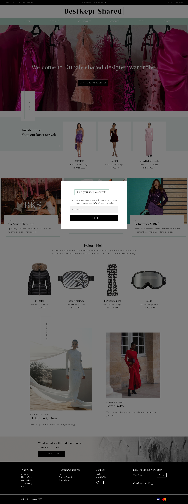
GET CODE (94, 218)
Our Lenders (26, 480)
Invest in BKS (101, 477)
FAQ (60, 474)
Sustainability (26, 483)
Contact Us (100, 474)
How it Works (26, 477)
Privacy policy (64, 480)
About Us (25, 474)
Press (23, 487)
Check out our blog (143, 483)
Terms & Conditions (67, 477)
